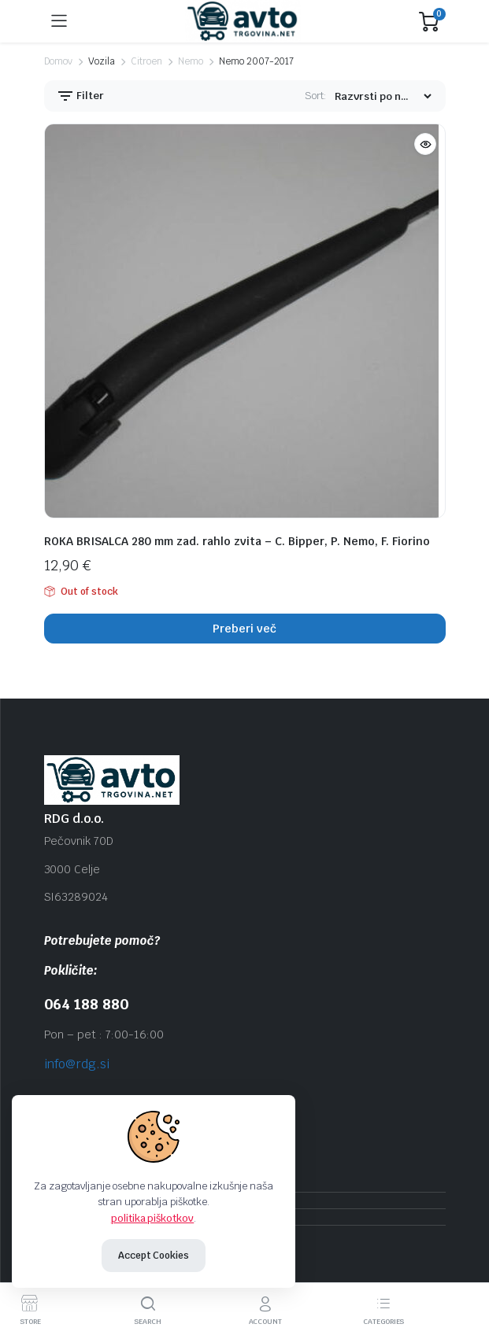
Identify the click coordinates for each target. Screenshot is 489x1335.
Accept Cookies (154, 1255)
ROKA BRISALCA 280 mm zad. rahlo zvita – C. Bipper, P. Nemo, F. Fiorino (237, 541)
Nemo (190, 61)
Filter (80, 96)
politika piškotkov (152, 1218)
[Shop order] (383, 96)
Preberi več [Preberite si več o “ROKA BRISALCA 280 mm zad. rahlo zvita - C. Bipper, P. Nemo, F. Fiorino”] (244, 628)
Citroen (146, 61)
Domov (58, 61)
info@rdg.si (77, 1064)
